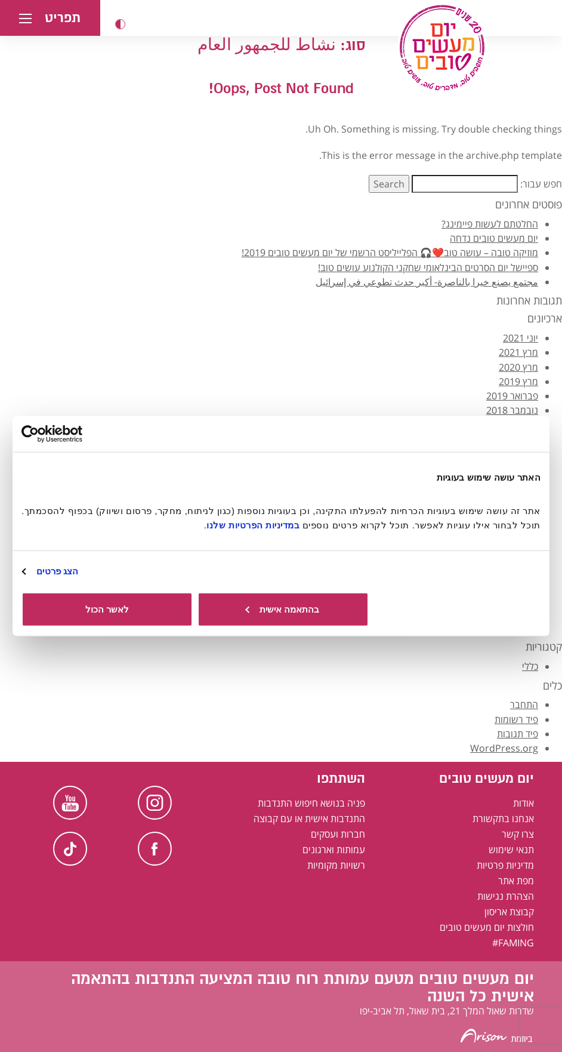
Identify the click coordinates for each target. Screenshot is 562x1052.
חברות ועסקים (338, 834)
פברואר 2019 (512, 395)
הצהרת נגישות (505, 896)
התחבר (524, 704)
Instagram (155, 803)
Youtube (70, 803)
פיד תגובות (517, 733)
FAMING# (513, 942)
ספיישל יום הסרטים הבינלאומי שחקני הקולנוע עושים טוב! (428, 267)
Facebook (155, 849)
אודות (523, 803)
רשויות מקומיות (336, 865)
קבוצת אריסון (509, 911)
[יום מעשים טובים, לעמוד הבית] (442, 48)
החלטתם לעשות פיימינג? (489, 223)
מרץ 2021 (518, 352)
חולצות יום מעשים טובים (487, 927)
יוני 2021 (520, 337)
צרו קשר (518, 834)
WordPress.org (504, 748)
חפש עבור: (541, 183)
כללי (530, 666)
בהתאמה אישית (282, 609)
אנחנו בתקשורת (503, 818)
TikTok (70, 849)
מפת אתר (516, 880)
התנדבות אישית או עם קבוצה (309, 818)
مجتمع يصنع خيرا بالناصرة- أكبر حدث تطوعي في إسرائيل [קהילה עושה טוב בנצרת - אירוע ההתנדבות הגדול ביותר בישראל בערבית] (427, 281)
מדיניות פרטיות (505, 865)
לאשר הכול (107, 609)
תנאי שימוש (511, 849)
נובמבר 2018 (512, 410)
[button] (120, 24)
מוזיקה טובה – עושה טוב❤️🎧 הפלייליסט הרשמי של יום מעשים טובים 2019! (390, 252)
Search (388, 183)
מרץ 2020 (518, 367)
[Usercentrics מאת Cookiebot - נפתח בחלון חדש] (73, 434)
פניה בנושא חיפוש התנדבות (311, 803)
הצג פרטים (57, 571)
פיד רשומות (516, 719)
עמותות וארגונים (333, 849)
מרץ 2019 (518, 381)
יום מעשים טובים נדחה (494, 238)
